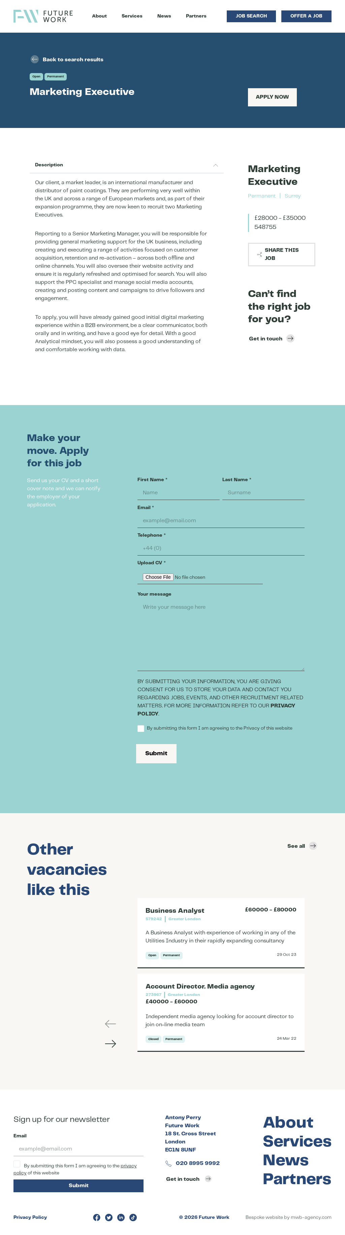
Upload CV (151, 563)
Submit (156, 753)
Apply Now (272, 97)
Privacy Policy (30, 1217)
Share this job (278, 254)
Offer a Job (306, 16)
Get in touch (271, 338)
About (99, 16)
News (164, 16)
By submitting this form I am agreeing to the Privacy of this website (214, 728)
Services (132, 16)
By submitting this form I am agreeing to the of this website (75, 1168)
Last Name (236, 479)
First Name (152, 479)
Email (145, 507)
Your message (154, 594)
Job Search (251, 16)
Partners (196, 16)
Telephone (151, 535)
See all (302, 846)
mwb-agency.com (311, 1217)
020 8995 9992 (192, 1163)
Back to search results (67, 59)
